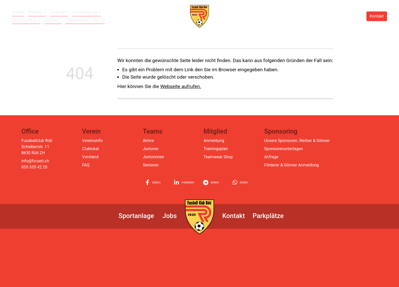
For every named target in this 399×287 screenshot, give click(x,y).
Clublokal (90, 148)
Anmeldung (214, 140)
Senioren (151, 165)
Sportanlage (136, 216)
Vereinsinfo (92, 140)
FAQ (86, 165)
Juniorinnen (153, 156)
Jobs (169, 216)
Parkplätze (268, 216)
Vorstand (90, 156)
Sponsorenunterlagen (283, 148)
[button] (156, 182)
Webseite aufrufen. (180, 86)
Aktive (148, 140)
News (18, 12)
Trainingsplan (216, 148)
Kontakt (53, 20)
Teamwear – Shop (85, 20)
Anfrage (271, 156)
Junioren (151, 148)
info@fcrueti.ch (35, 161)
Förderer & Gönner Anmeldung (291, 165)
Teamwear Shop (218, 156)
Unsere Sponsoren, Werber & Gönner (297, 140)
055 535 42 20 (34, 167)
